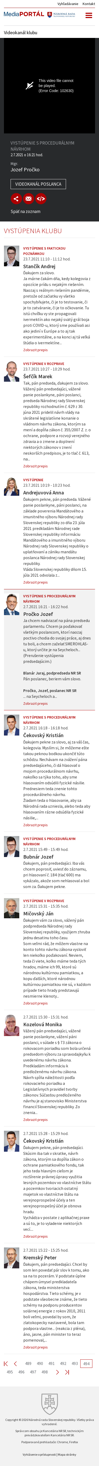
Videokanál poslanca (38, 184)
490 (40, 1363)
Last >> (64, 1372)
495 (10, 1371)
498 (44, 1371)
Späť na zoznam (25, 211)
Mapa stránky (67, 1454)
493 (75, 1363)
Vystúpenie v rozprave (43, 363)
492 (63, 1363)
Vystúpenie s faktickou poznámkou (44, 251)
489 (28, 1363)
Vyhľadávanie (68, 3)
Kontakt (89, 3)
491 (51, 1363)
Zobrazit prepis (35, 349)
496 (21, 1371)
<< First (9, 1363)
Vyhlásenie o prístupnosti (39, 1454)
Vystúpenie (33, 479)
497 (33, 1371)
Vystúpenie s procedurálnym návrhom (49, 599)
